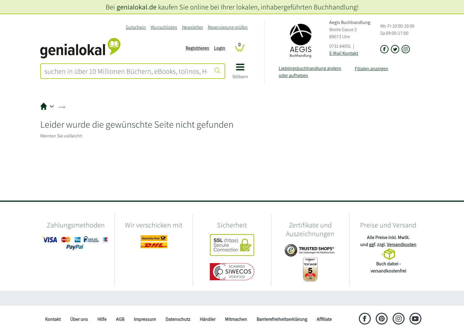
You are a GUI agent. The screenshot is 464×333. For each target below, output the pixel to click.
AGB (120, 319)
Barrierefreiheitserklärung (282, 319)
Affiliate (324, 319)
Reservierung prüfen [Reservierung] (228, 27)
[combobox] (126, 71)
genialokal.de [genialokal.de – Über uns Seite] (137, 7)
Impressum (145, 319)
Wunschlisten (164, 27)
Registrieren (197, 48)
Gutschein (136, 27)
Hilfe (102, 319)
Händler (207, 319)
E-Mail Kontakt (343, 53)
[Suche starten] (217, 71)
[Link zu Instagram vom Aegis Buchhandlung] (406, 49)
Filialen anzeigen (371, 68)
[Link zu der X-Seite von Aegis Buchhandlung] (395, 49)
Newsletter (192, 27)
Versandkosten (401, 244)
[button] (240, 73)
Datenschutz (177, 319)
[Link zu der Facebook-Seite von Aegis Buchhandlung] (384, 49)
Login (219, 48)
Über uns (79, 319)
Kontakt (53, 319)
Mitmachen (236, 319)
